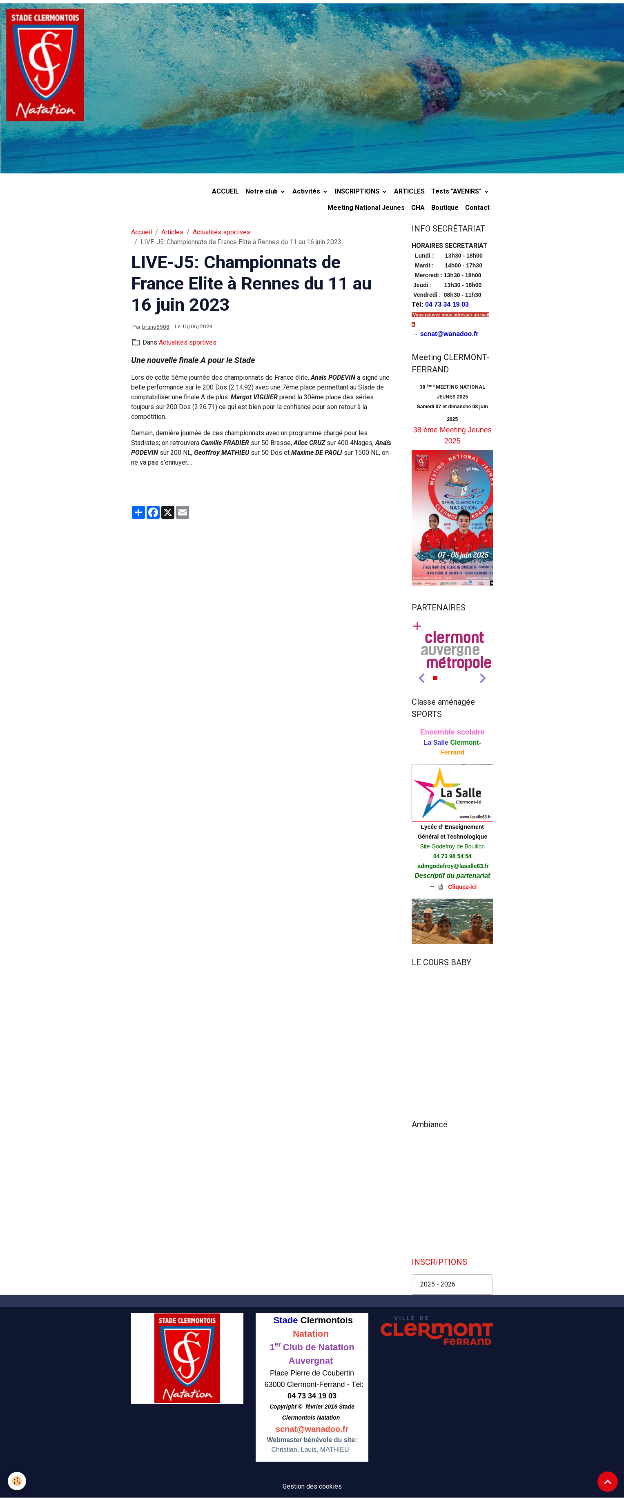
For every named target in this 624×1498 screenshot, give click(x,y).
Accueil (141, 232)
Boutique (445, 207)
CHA (418, 207)
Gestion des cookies (312, 1486)
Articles (172, 232)
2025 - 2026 (437, 1284)
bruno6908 (155, 326)
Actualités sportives (221, 232)
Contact (477, 207)
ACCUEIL (225, 191)
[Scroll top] (607, 1481)
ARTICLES (409, 191)
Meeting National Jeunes (366, 207)
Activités (307, 191)
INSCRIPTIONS (358, 191)
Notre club (262, 191)
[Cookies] (17, 1481)
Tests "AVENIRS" (457, 191)
